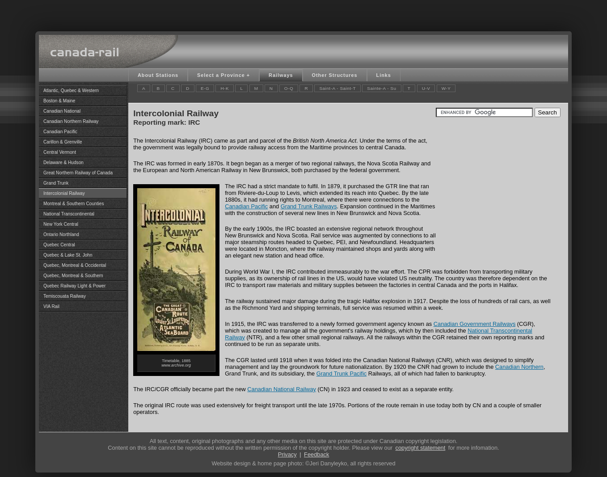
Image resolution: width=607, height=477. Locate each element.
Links (383, 75)
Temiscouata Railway (64, 296)
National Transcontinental (68, 213)
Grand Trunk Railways (309, 206)
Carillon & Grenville (62, 141)
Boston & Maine (59, 100)
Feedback (316, 454)
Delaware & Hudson (63, 162)
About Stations (158, 75)
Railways (281, 75)
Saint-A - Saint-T (337, 88)
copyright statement (421, 447)
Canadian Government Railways (475, 324)
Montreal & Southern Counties (73, 203)
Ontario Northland (61, 234)
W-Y (446, 88)
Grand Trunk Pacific (341, 373)
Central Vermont (59, 152)
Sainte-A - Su (381, 88)
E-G (205, 88)
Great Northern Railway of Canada (78, 172)
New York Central (60, 224)
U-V (426, 88)
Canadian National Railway (281, 389)
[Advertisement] (303, 13)
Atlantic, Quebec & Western (71, 90)
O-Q (288, 88)
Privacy (287, 454)
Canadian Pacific (60, 131)
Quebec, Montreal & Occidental (74, 265)
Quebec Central (59, 244)
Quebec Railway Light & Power (74, 285)
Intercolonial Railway (64, 193)
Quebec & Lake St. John (68, 255)
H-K (224, 88)
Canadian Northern (519, 366)
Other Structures (335, 75)
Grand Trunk (55, 183)
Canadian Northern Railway (71, 121)
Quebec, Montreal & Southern (73, 275)
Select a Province (221, 75)
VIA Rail (51, 306)
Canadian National (61, 111)
